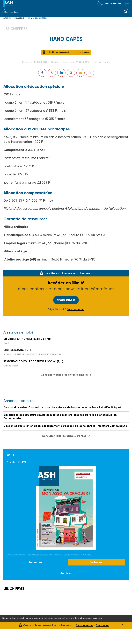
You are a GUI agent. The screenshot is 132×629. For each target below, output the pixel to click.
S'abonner (66, 300)
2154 (30, 18)
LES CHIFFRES (41, 18)
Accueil (7, 18)
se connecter (113, 3)
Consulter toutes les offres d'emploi (64, 374)
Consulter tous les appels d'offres (64, 435)
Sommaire (35, 562)
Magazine (19, 18)
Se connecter (75, 309)
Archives (66, 573)
